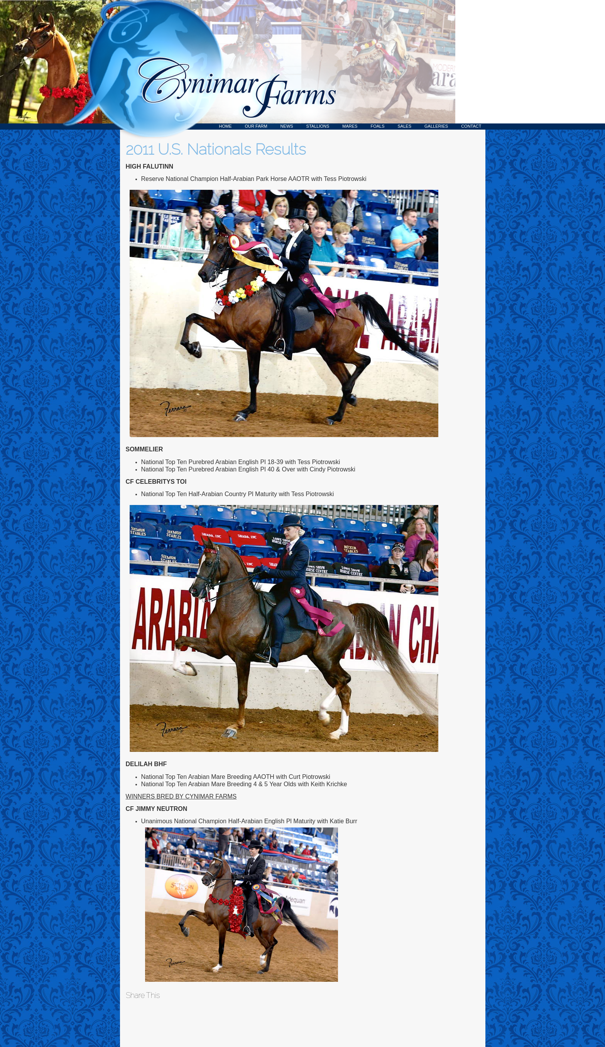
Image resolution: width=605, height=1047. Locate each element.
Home (225, 126)
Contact (471, 126)
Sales (404, 126)
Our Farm (256, 126)
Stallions (318, 126)
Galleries (436, 126)
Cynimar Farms (233, 65)
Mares (349, 126)
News (287, 126)
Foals (377, 126)
